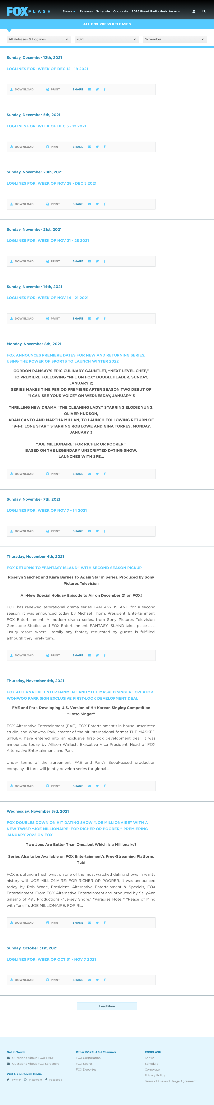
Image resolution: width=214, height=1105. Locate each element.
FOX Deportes (86, 1069)
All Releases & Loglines (38, 39)
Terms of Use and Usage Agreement (171, 1081)
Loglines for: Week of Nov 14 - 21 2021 (48, 298)
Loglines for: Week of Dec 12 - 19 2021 (47, 69)
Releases (86, 11)
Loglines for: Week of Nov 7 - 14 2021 (47, 510)
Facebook (53, 1079)
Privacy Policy (155, 1075)
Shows (68, 11)
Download (22, 89)
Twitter (14, 1079)
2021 (106, 39)
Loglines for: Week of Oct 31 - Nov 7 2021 (52, 959)
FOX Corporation (88, 1057)
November (174, 39)
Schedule (103, 11)
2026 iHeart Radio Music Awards (156, 11)
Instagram (33, 1079)
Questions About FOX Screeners (33, 1063)
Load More (107, 1006)
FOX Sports (84, 1063)
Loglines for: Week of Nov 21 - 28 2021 (48, 241)
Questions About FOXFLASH (30, 1057)
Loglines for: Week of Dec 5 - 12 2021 (47, 126)
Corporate (120, 11)
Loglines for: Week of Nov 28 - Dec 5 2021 (52, 183)
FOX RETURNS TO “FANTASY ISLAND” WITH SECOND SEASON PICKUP (75, 568)
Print (54, 89)
